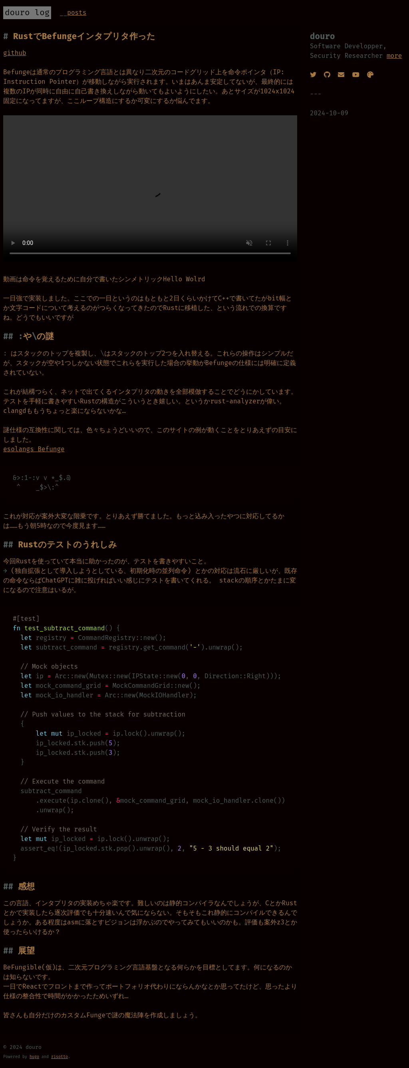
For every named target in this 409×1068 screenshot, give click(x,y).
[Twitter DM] (341, 75)
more (394, 55)
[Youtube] (355, 75)
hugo (34, 1056)
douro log (27, 13)
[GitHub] (327, 75)
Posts (76, 12)
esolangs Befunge (34, 449)
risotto (59, 1056)
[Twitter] (313, 75)
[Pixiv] (370, 75)
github (14, 53)
